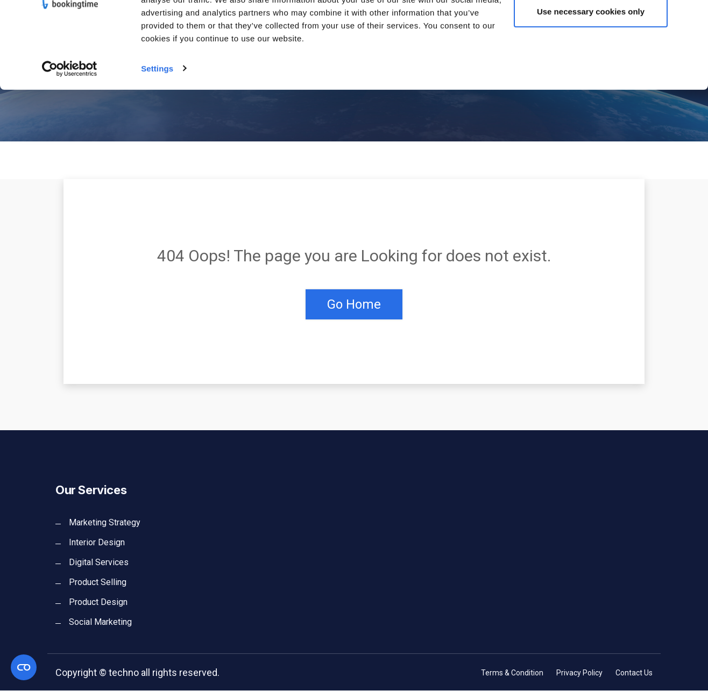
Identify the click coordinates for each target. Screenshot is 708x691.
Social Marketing (100, 622)
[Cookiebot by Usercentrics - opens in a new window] (70, 120)
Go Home (354, 304)
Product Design (98, 602)
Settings (157, 120)
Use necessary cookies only (591, 63)
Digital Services (99, 563)
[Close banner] (691, 16)
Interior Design (97, 543)
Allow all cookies (591, 28)
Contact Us (634, 673)
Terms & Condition (512, 673)
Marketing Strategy (104, 523)
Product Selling (97, 583)
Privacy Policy (579, 673)
